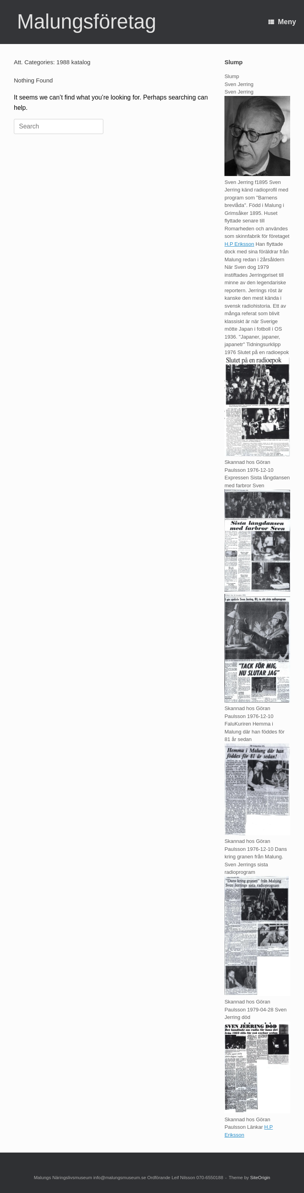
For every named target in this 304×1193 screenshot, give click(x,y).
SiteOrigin (260, 1177)
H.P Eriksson (239, 244)
